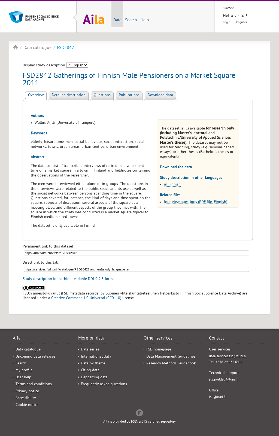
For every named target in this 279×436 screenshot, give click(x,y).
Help (145, 20)
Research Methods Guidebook (171, 363)
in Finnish (172, 184)
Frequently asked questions (104, 384)
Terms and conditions (34, 384)
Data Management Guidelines (170, 357)
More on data (91, 338)
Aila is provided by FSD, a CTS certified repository (139, 422)
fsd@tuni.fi (217, 397)
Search (131, 20)
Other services (158, 338)
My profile (24, 370)
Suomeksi (229, 8)
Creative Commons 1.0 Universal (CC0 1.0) (86, 298)
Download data (160, 95)
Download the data (176, 167)
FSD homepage (158, 349)
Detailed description (69, 95)
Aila (15, 47)
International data (96, 357)
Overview (36, 95)
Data (117, 20)
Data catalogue (37, 48)
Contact (216, 338)
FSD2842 (65, 48)
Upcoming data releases (35, 357)
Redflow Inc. (139, 412)
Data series (90, 349)
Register (241, 22)
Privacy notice (27, 391)
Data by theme (93, 363)
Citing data (90, 370)
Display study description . (56, 65)
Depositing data (94, 377)
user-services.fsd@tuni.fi (227, 357)
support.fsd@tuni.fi (223, 380)
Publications (129, 95)
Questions (102, 95)
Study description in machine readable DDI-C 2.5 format (69, 279)
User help (23, 377)
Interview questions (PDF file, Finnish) (195, 202)
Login (226, 22)
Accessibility (26, 398)
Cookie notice (27, 405)
